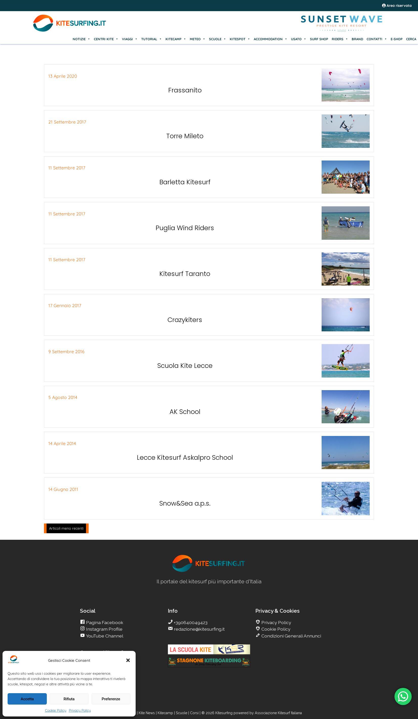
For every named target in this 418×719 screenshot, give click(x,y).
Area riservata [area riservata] (397, 5)
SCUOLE (217, 39)
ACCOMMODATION (270, 39)
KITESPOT (240, 39)
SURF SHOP (319, 39)
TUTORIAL (151, 39)
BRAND (357, 39)
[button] (128, 660)
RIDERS (340, 39)
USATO (298, 39)
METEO (197, 39)
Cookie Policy (55, 710)
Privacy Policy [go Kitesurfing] (275, 622)
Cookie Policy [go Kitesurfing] (275, 629)
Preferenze (111, 699)
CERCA (411, 39)
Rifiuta (69, 699)
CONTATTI (377, 39)
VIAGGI (130, 39)
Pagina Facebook (104, 622)
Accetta (27, 699)
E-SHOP (397, 39)
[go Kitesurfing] (209, 571)
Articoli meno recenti (66, 528)
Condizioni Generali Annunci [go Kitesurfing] (290, 635)
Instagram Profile (103, 629)
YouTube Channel (104, 635)
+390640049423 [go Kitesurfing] (190, 622)
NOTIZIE (81, 39)
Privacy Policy (80, 710)
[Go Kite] (70, 31)
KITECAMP (175, 39)
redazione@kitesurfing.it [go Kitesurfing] (199, 629)
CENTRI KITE (106, 39)
